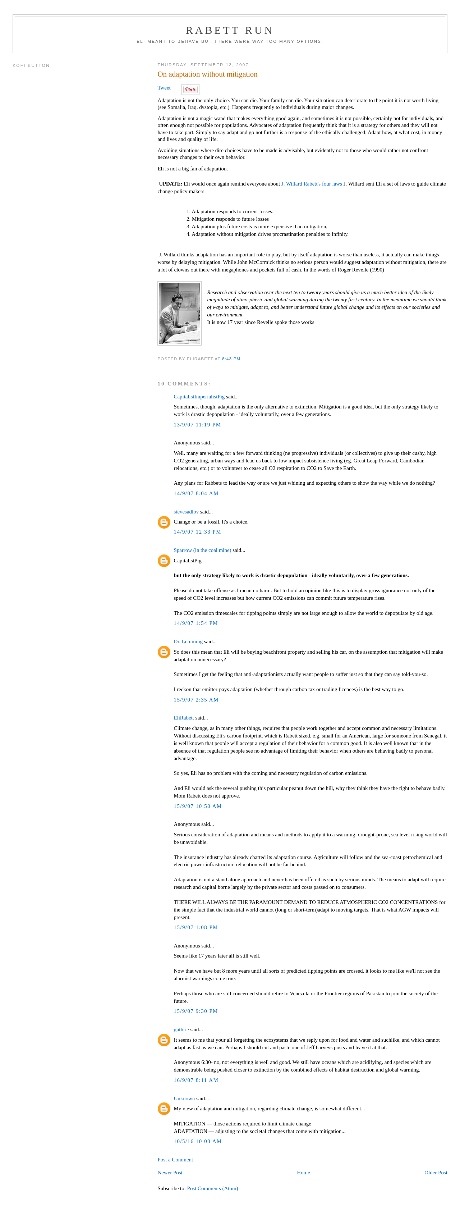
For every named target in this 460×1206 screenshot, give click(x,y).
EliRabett (184, 718)
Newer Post (169, 1172)
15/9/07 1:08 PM (196, 927)
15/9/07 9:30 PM (196, 1011)
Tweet (163, 88)
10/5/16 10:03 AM (198, 1141)
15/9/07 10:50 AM (198, 806)
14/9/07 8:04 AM (196, 493)
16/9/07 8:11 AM (196, 1080)
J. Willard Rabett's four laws (311, 184)
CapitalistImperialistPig (199, 396)
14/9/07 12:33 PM (197, 532)
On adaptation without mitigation (207, 74)
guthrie (181, 1029)
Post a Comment (175, 1159)
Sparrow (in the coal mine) (202, 550)
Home (303, 1172)
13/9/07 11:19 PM (197, 425)
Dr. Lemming (188, 641)
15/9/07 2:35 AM (196, 700)
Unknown (184, 1098)
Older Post (435, 1172)
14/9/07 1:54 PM (196, 623)
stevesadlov (186, 512)
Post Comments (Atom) (212, 1188)
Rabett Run (230, 30)
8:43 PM (231, 358)
